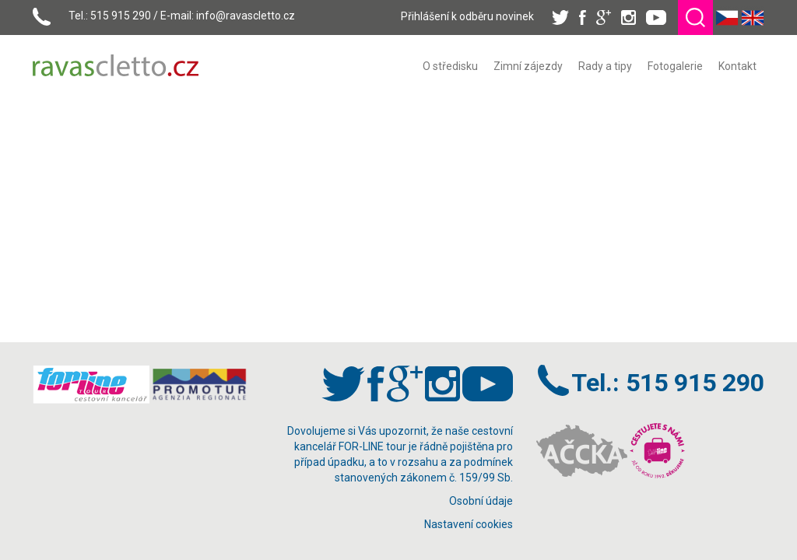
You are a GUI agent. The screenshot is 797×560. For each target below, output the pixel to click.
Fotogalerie (675, 66)
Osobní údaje (481, 501)
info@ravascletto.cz (245, 15)
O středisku (450, 66)
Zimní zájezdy (528, 66)
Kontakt (737, 66)
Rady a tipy (605, 66)
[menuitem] (450, 66)
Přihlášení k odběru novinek (467, 16)
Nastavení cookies (468, 524)
